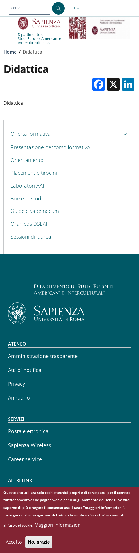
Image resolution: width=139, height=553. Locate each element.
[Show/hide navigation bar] (9, 30)
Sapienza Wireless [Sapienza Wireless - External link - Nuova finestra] (29, 445)
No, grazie (39, 545)
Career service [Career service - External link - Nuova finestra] (25, 459)
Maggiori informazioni (58, 528)
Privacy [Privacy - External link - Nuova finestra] (16, 383)
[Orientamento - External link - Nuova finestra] (70, 160)
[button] (76, 8)
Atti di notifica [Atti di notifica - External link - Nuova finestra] (24, 370)
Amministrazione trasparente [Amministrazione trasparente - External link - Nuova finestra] (43, 356)
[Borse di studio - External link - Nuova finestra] (70, 198)
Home (10, 52)
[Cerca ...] (58, 8)
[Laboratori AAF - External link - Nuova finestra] (70, 185)
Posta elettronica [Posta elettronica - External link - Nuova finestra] (28, 431)
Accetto (14, 545)
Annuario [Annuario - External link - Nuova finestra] (19, 397)
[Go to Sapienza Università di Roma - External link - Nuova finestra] (42, 23)
